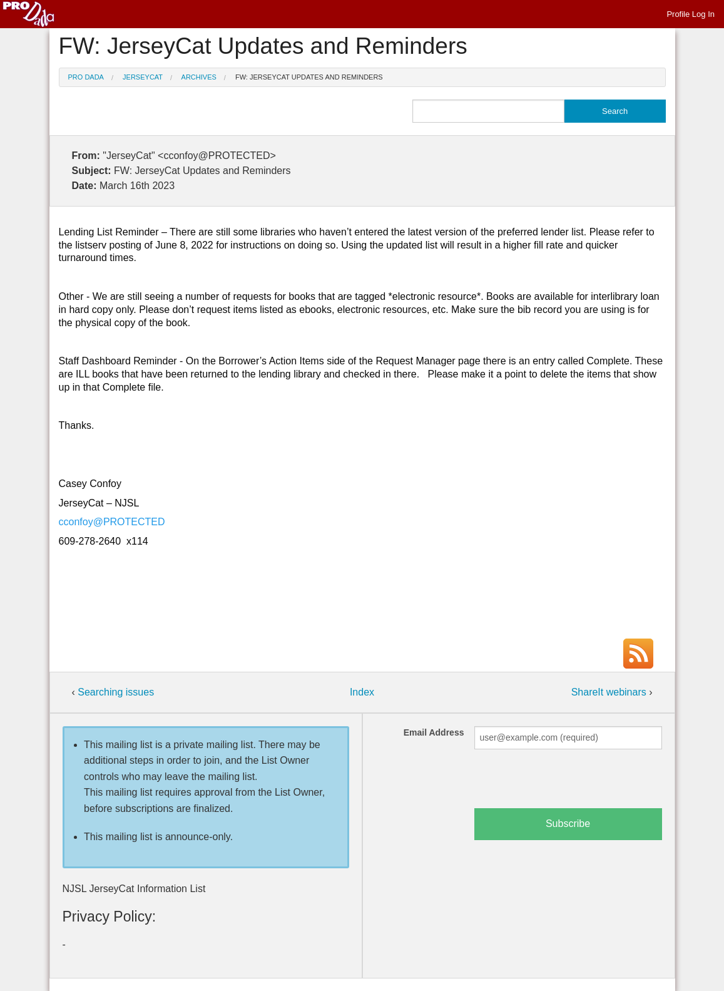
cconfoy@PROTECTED (112, 521)
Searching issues (116, 692)
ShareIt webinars (610, 692)
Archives (199, 77)
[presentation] (569, 783)
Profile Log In (690, 14)
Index (362, 692)
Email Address (434, 732)
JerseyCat (143, 77)
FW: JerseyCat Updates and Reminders (309, 77)
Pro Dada (86, 77)
